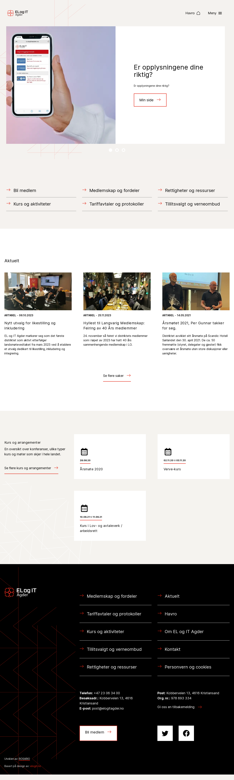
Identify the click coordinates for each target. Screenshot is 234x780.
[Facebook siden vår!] (186, 738)
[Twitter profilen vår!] (165, 738)
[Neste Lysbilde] (110, 150)
